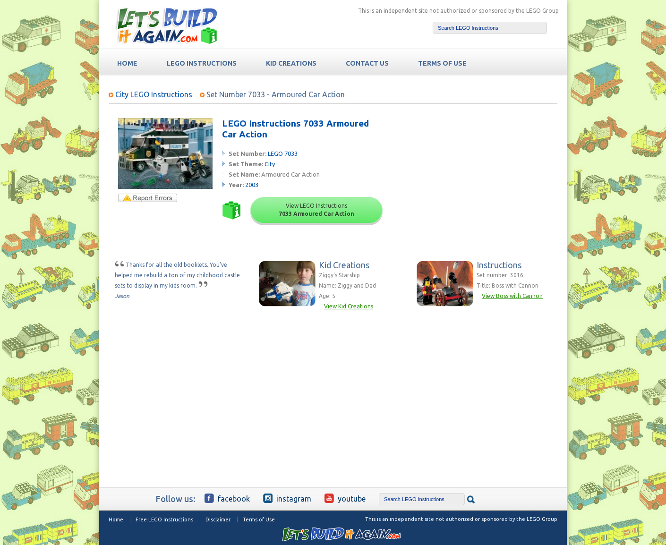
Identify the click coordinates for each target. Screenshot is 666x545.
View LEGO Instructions (316, 210)
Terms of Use (259, 519)
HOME (127, 63)
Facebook (227, 498)
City (270, 164)
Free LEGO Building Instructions (166, 25)
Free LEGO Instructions (164, 519)
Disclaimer (218, 519)
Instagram (287, 498)
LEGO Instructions (202, 63)
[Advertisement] (484, 177)
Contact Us (367, 63)
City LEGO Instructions (153, 94)
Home (116, 519)
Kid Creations (291, 63)
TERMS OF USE (442, 63)
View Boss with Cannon (512, 296)
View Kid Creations (348, 306)
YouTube (345, 498)
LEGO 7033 (283, 153)
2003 (251, 184)
